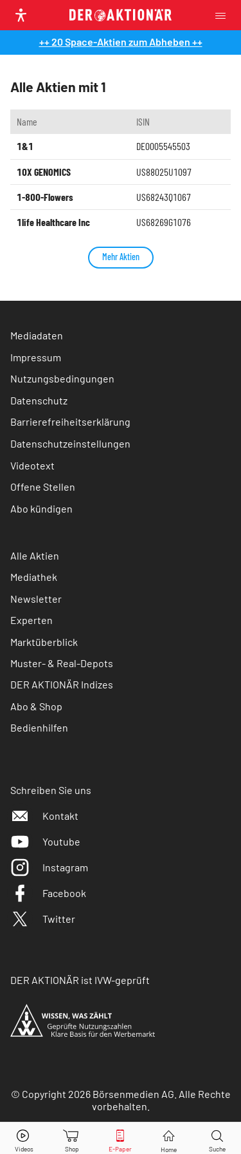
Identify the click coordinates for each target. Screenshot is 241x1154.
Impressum (35, 357)
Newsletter (36, 598)
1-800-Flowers (45, 197)
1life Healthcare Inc (53, 222)
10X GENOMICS (44, 172)
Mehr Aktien (120, 256)
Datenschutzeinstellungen (70, 443)
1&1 (25, 146)
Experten (31, 620)
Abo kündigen (41, 508)
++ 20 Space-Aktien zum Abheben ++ (120, 41)
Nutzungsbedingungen (62, 378)
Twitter (42, 919)
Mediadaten (36, 335)
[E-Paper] (120, 1138)
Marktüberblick (44, 642)
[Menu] (224, 15)
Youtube (45, 841)
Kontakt (44, 815)
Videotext (32, 465)
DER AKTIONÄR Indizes (61, 684)
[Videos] (24, 1138)
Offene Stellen (42, 486)
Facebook (48, 893)
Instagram (49, 867)
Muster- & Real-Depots (61, 663)
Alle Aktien (34, 555)
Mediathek (33, 577)
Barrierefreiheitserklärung (70, 421)
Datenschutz (38, 400)
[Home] (168, 1138)
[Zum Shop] (72, 1138)
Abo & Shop (36, 706)
